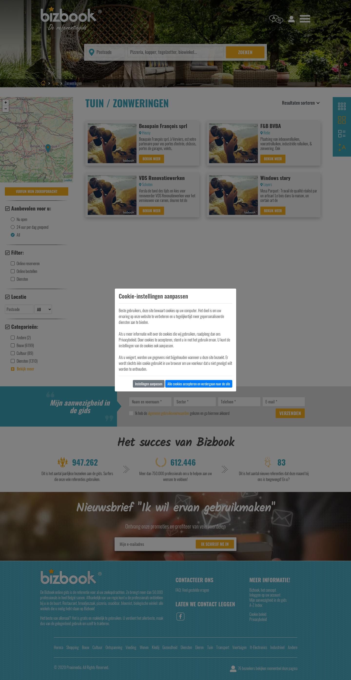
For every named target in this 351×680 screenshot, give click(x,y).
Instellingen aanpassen (148, 383)
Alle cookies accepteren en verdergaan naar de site (198, 383)
